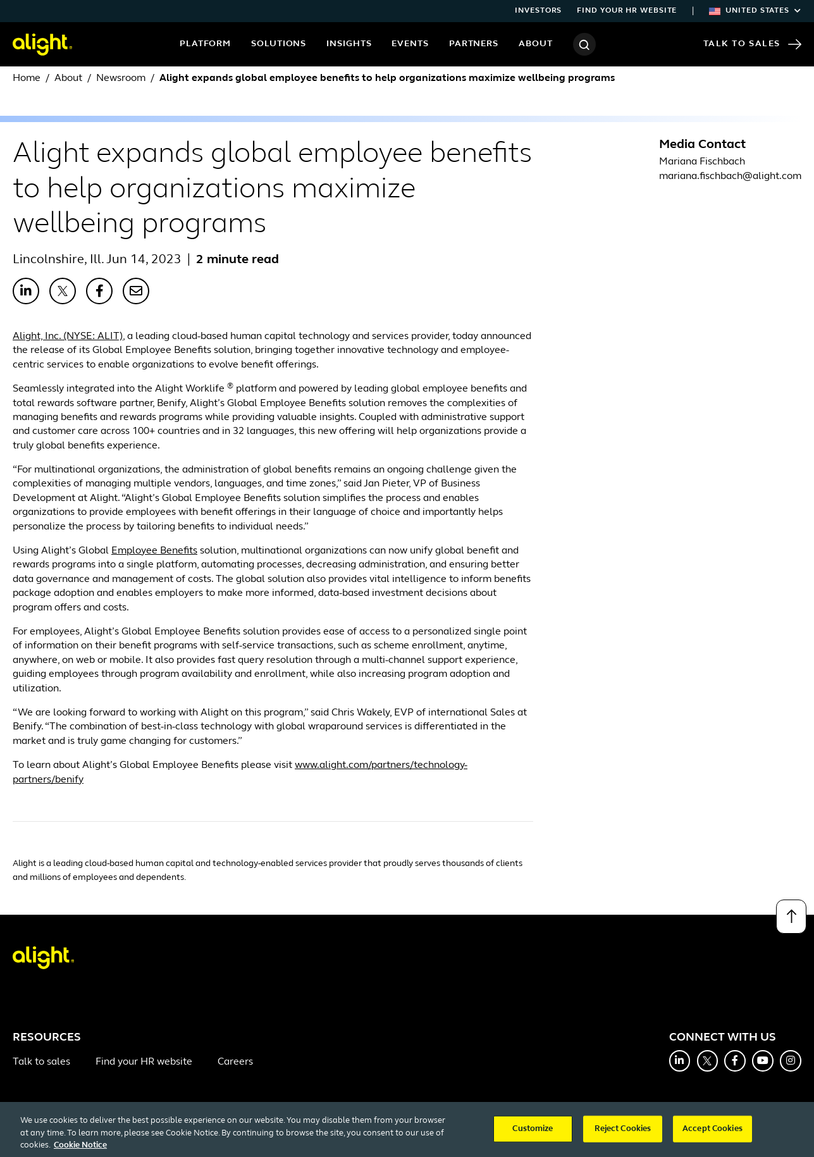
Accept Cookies (712, 1135)
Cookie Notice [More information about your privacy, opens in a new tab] (80, 1152)
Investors (538, 11)
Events (410, 44)
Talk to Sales (752, 44)
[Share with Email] (136, 291)
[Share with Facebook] (99, 291)
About (536, 44)
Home (26, 78)
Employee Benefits (154, 551)
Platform (205, 44)
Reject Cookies (623, 1135)
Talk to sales (41, 1062)
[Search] (584, 44)
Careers (235, 1062)
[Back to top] (791, 917)
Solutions (278, 44)
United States (755, 11)
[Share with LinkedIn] (26, 291)
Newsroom (120, 78)
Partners (473, 44)
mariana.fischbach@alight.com (730, 176)
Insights (348, 44)
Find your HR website (627, 11)
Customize (532, 1135)
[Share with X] (62, 291)
